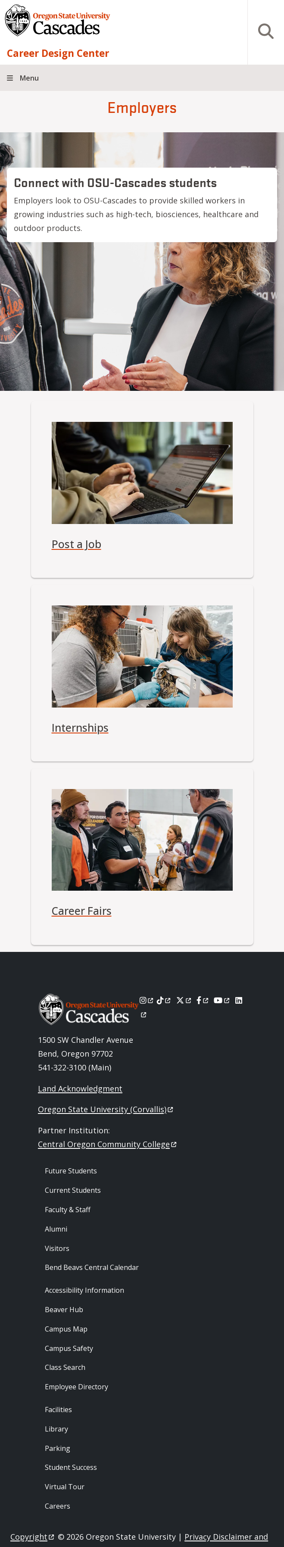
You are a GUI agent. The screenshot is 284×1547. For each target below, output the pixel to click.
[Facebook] (203, 1000)
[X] (184, 1000)
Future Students (71, 1171)
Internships (80, 727)
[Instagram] (147, 1000)
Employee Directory (76, 1386)
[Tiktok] (164, 1000)
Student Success (71, 1467)
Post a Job (76, 544)
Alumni (56, 1229)
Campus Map (66, 1329)
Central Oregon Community (108, 1144)
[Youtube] (222, 1000)
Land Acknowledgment (80, 1088)
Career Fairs (82, 911)
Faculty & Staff (68, 1209)
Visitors (57, 1248)
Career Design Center (58, 53)
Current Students (73, 1190)
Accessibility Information (84, 1290)
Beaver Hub (64, 1309)
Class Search (65, 1367)
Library (56, 1429)
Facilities (58, 1409)
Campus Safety (69, 1348)
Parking (57, 1448)
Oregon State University (106, 1109)
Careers (57, 1506)
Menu (29, 78)
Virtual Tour (64, 1486)
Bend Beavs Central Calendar (92, 1267)
